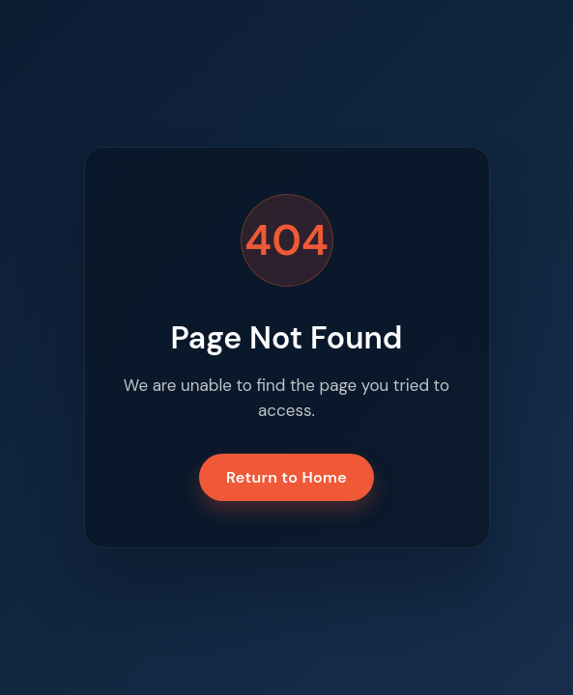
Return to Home (286, 477)
